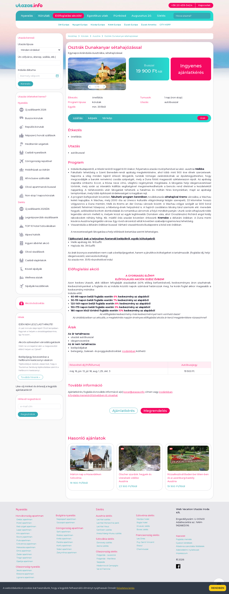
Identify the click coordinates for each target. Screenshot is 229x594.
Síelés (161, 15)
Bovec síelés (142, 529)
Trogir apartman (24, 557)
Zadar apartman (24, 554)
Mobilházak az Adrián (34, 170)
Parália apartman (65, 542)
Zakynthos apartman (67, 552)
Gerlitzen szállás (104, 530)
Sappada (101, 562)
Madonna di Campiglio (107, 565)
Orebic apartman (24, 519)
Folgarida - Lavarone (106, 555)
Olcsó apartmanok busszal (37, 187)
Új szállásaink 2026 (32, 110)
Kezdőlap (72, 36)
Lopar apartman (23, 530)
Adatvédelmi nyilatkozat (187, 550)
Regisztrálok (28, 414)
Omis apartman (23, 550)
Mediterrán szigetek (33, 144)
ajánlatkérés (191, 68)
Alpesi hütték (29, 235)
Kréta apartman (64, 538)
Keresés (25, 83)
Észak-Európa (131, 24)
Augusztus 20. (141, 15)
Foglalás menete (184, 539)
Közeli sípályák (30, 269)
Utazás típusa (25, 44)
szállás (78, 118)
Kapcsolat (180, 536)
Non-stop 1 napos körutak (37, 195)
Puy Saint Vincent (145, 542)
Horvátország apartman (29, 515)
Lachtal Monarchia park (108, 523)
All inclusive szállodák (34, 178)
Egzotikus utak (97, 15)
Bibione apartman (25, 574)
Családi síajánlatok (32, 260)
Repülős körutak (31, 127)
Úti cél (37, 57)
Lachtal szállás (103, 519)
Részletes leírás (125, 587)
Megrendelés (155, 411)
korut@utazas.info (134, 391)
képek (92, 118)
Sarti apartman (64, 531)
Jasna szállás (103, 546)
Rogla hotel (142, 522)
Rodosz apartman (65, 535)
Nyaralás (27, 15)
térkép (107, 118)
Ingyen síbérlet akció (34, 243)
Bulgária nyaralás (65, 515)
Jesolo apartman (24, 570)
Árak (202, 118)
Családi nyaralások (32, 153)
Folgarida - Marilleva (106, 558)
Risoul (139, 545)
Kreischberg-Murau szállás (109, 533)
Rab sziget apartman (26, 526)
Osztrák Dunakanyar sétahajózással (121, 36)
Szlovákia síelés (105, 538)
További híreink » (30, 377)
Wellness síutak (31, 277)
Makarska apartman (25, 547)
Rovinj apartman (24, 537)
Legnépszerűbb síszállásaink (38, 217)
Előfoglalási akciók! (68, 15)
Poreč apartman (24, 523)
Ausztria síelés (104, 515)
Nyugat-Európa (79, 24)
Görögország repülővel (35, 161)
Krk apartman (23, 533)
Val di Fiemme (103, 569)
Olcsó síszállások (31, 252)
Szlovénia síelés (145, 515)
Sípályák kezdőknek (34, 286)
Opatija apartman (24, 561)
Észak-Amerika (148, 24)
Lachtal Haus (103, 526)
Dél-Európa (63, 24)
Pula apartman (23, 540)
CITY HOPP (165, 24)
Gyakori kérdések (184, 543)
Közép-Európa (98, 24)
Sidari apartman (64, 549)
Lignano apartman (25, 577)
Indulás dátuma (27, 69)
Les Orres (141, 538)
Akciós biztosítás (31, 303)
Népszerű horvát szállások (37, 135)
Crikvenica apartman (26, 544)
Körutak (85, 36)
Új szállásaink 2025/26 (34, 209)
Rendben (217, 587)
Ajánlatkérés (123, 411)
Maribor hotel (143, 519)
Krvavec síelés (143, 526)
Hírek (21, 317)
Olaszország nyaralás (28, 566)
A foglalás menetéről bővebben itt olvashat (93, 395)
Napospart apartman (66, 519)
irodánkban (129, 351)
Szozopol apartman (66, 522)
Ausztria (96, 36)
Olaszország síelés (106, 551)
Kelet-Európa (114, 24)
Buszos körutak (31, 118)
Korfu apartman (64, 545)
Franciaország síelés (147, 535)
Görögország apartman (69, 528)
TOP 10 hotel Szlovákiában (37, 226)
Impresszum (182, 553)
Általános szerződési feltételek (190, 546)
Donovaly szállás (104, 542)
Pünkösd (119, 15)
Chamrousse (142, 549)
